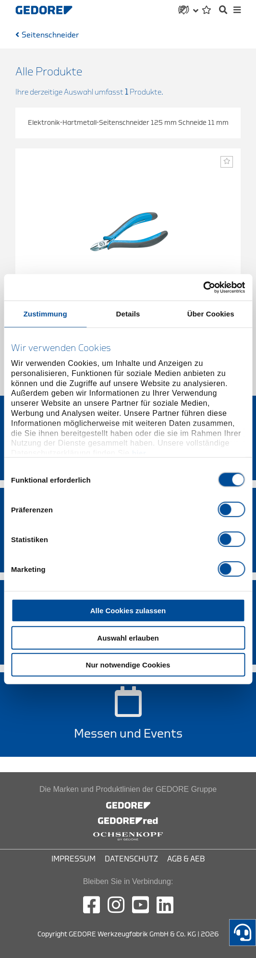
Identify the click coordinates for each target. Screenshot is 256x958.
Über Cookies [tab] (210, 314)
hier (139, 453)
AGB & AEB (186, 859)
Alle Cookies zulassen (128, 610)
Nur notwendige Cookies (128, 665)
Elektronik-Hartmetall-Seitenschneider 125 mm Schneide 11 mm (128, 122)
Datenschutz (131, 859)
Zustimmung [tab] (45, 314)
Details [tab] (128, 314)
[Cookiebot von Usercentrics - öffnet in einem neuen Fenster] (203, 287)
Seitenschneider (50, 35)
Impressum (73, 859)
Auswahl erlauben (127, 637)
